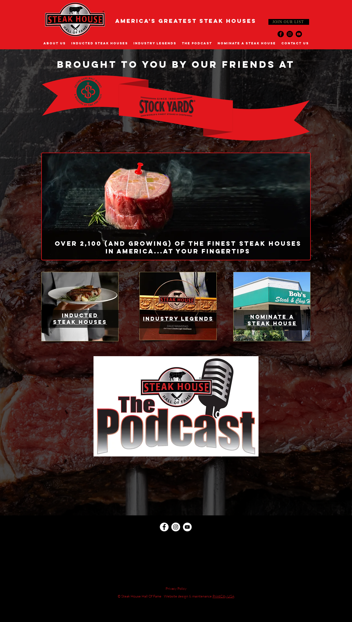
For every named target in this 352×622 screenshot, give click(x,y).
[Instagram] (290, 34)
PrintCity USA (223, 596)
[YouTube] (299, 34)
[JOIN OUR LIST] (288, 22)
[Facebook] (280, 34)
